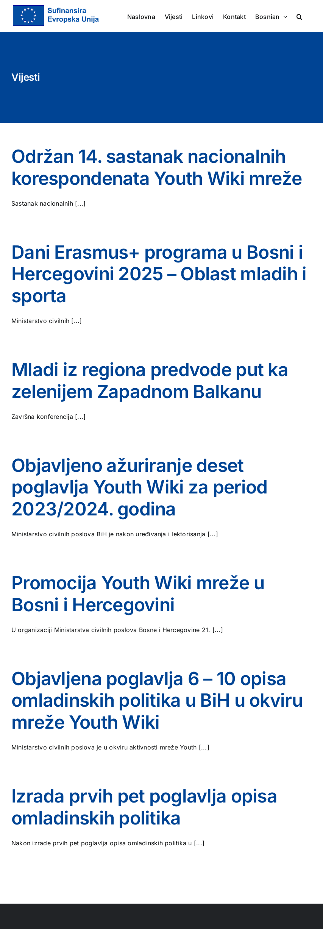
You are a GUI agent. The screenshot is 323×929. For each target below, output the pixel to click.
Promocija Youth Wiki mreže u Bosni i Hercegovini (137, 593)
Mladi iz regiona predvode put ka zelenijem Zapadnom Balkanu (149, 380)
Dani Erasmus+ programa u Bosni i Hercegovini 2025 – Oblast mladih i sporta (159, 274)
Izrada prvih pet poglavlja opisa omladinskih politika (144, 807)
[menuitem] (271, 16)
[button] (299, 16)
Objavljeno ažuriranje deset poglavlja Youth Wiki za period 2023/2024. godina (139, 487)
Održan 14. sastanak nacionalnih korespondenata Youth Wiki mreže (156, 167)
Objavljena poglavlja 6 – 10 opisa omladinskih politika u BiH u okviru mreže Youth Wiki (157, 700)
